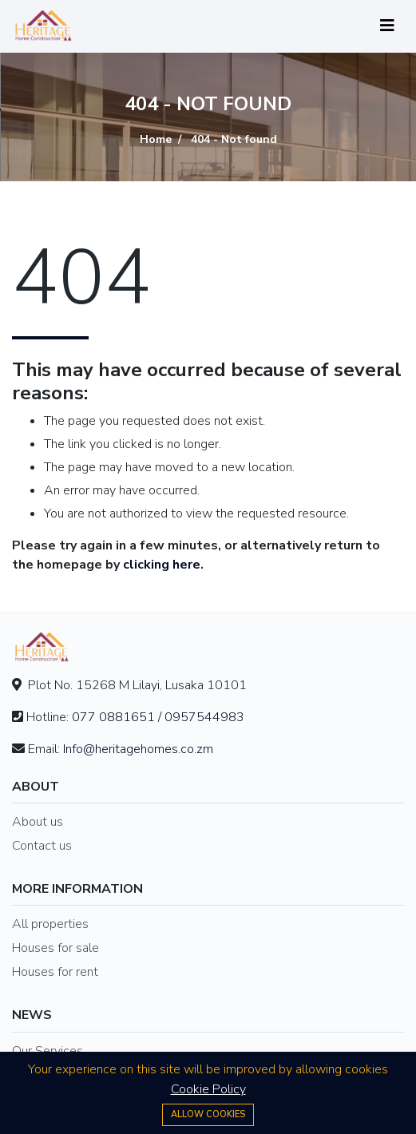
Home (156, 140)
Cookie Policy (208, 1089)
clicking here (161, 564)
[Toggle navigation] (387, 26)
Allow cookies (208, 1114)
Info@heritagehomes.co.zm (138, 749)
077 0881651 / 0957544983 (158, 717)
